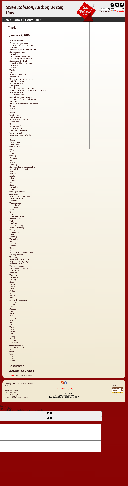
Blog (38, 19)
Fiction (18, 19)
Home (7, 19)
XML (70, 389)
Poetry (29, 19)
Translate (117, 11)
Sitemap (64, 389)
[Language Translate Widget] (112, 9)
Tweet (12, 375)
